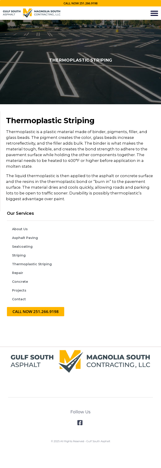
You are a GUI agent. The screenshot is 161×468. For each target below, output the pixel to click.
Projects (19, 290)
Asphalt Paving (25, 238)
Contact (19, 299)
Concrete (20, 282)
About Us (20, 229)
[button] (154, 13)
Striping (19, 255)
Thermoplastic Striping (32, 264)
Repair (17, 273)
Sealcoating (22, 246)
